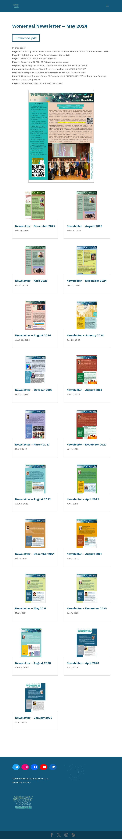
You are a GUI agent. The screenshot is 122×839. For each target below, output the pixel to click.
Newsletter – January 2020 (33, 717)
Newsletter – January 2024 (85, 335)
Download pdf (25, 38)
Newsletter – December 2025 (35, 226)
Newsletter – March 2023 (32, 444)
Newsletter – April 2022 (83, 499)
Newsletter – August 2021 (84, 553)
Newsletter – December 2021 (34, 553)
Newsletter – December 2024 (87, 280)
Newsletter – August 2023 (84, 389)
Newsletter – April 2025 (31, 280)
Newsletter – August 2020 (33, 663)
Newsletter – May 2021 (30, 608)
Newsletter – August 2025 (84, 226)
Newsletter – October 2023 (33, 389)
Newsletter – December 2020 (87, 608)
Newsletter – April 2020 (83, 663)
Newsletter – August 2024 (33, 335)
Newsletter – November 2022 (86, 444)
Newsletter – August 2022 (33, 499)
